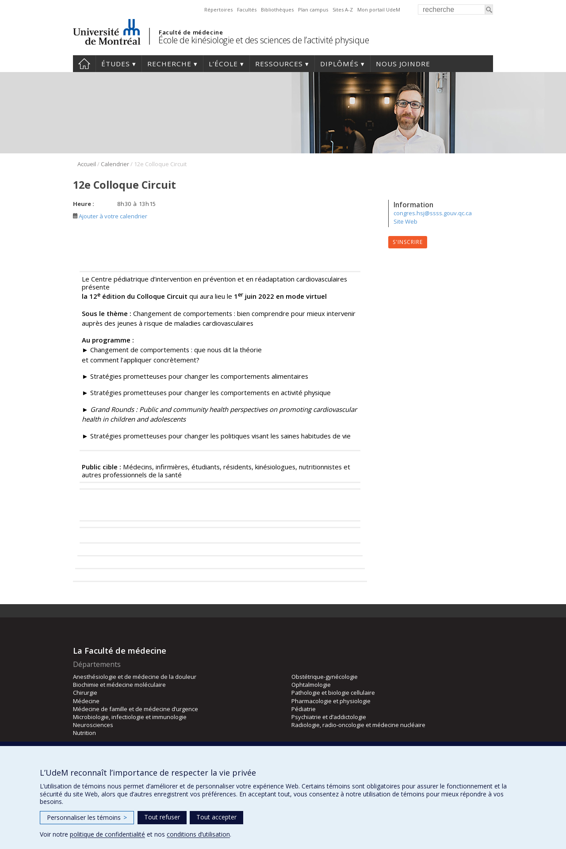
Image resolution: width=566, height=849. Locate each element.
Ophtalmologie (311, 685)
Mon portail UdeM (378, 9)
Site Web (405, 221)
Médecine (86, 701)
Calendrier (115, 164)
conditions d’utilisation (198, 834)
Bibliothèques (277, 9)
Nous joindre (403, 63)
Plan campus (313, 9)
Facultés (246, 9)
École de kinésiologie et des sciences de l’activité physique (263, 40)
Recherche (169, 63)
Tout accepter (216, 817)
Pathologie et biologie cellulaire (333, 693)
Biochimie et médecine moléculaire (119, 685)
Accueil (84, 63)
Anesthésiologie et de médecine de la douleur (134, 677)
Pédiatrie (303, 709)
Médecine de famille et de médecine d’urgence (135, 709)
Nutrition (84, 733)
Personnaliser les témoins (87, 817)
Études (115, 63)
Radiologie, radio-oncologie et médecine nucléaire (358, 725)
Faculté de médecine (191, 32)
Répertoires (218, 9)
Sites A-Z (343, 9)
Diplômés (339, 63)
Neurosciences (93, 725)
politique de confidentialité (107, 834)
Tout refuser (162, 817)
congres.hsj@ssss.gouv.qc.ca (433, 213)
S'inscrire (408, 242)
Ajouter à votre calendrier (110, 216)
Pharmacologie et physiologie (331, 701)
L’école (223, 63)
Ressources (279, 63)
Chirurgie (85, 693)
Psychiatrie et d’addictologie (328, 717)
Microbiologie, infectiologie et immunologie (130, 717)
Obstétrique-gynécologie (324, 677)
